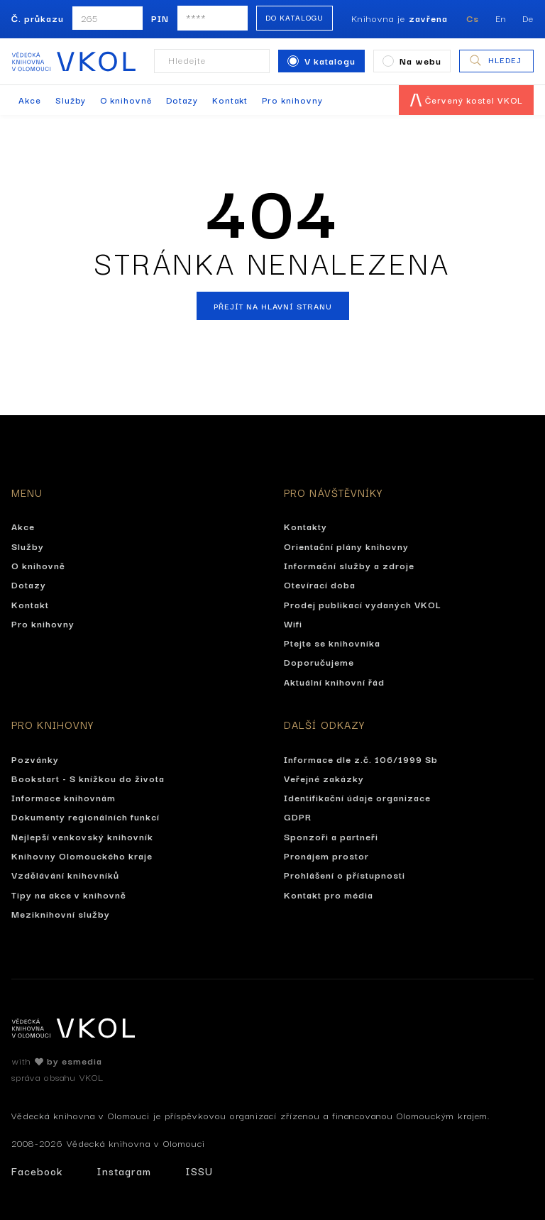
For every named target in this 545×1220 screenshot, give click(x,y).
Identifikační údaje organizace (357, 797)
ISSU (199, 1171)
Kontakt (230, 99)
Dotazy (182, 99)
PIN (160, 18)
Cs (472, 18)
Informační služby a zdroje (349, 565)
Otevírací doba (320, 584)
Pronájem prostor (326, 855)
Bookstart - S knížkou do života (88, 778)
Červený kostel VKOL (466, 99)
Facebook (36, 1171)
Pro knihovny (292, 99)
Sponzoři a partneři (331, 836)
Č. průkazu (37, 18)
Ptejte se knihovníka (332, 642)
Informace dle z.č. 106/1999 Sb (361, 759)
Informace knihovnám (63, 797)
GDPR (298, 816)
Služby (70, 99)
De (528, 18)
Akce (29, 99)
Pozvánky (35, 759)
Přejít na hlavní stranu (273, 305)
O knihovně (126, 99)
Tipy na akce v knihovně (68, 894)
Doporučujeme (319, 661)
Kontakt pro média (328, 894)
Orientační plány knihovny (346, 546)
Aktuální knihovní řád (334, 681)
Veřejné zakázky (324, 778)
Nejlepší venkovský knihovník (82, 836)
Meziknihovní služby (60, 913)
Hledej (495, 60)
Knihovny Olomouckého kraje (82, 855)
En (501, 18)
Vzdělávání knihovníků (65, 874)
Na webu (411, 60)
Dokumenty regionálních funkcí (85, 816)
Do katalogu (294, 17)
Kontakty (305, 526)
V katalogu (321, 60)
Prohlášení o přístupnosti (344, 874)
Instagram (124, 1171)
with (56, 1060)
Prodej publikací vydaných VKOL (362, 604)
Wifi (293, 623)
